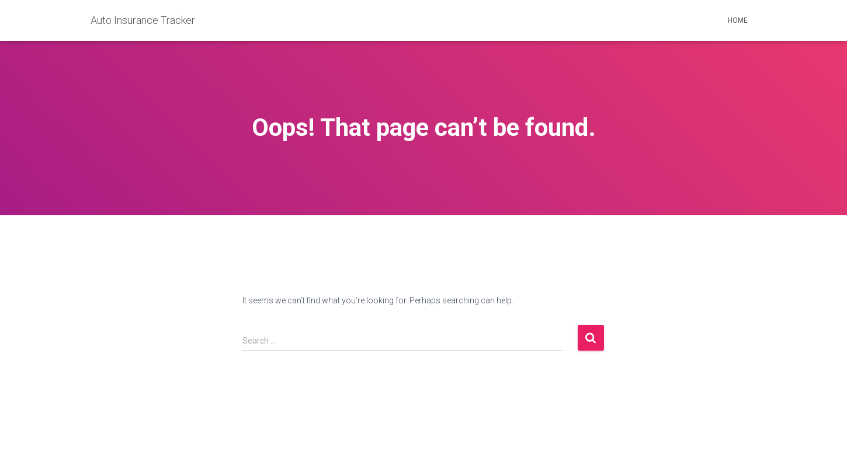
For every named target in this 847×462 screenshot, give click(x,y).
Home (738, 20)
